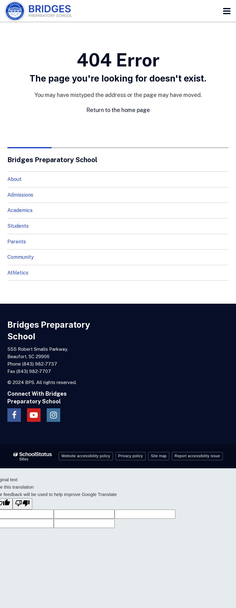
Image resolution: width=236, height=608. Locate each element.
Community (20, 257)
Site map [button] (159, 456)
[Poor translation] (22, 504)
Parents (16, 242)
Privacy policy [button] (130, 456)
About (14, 179)
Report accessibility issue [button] (197, 456)
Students (18, 226)
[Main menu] (227, 11)
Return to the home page (118, 110)
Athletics (17, 273)
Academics (20, 210)
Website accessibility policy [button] (85, 456)
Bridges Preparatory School (52, 160)
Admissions (20, 195)
